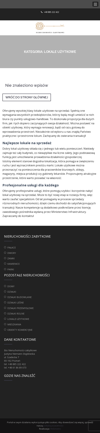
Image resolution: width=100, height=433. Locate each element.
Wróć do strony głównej (26, 97)
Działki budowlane (19, 297)
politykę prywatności (53, 425)
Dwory (11, 253)
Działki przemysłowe (20, 308)
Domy (10, 286)
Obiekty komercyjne (19, 329)
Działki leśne (15, 302)
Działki (11, 291)
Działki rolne (15, 313)
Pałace (11, 247)
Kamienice (13, 263)
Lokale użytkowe (18, 319)
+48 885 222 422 (51, 12)
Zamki (11, 258)
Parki (10, 269)
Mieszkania (14, 324)
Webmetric (55, 428)
